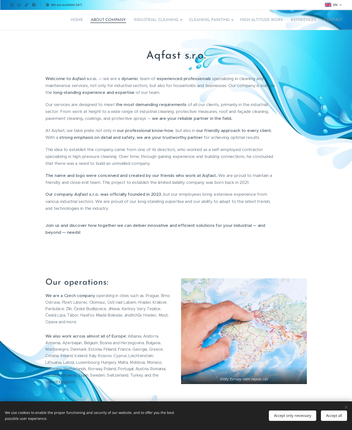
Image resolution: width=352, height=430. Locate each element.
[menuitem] (82, 20)
